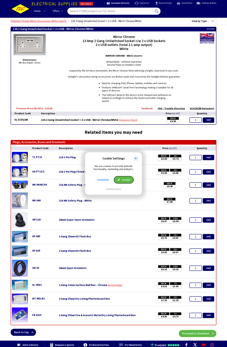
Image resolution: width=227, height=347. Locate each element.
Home (37, 11)
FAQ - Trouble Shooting (169, 108)
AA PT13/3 (38, 172)
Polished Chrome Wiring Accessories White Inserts (39, 21)
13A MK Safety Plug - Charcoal (77, 185)
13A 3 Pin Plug (67, 157)
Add (208, 120)
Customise (103, 179)
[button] (135, 158)
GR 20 (35, 268)
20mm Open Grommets (73, 268)
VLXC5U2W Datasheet (200, 108)
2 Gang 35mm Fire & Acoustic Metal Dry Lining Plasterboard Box (97, 315)
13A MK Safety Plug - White (75, 200)
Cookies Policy (113, 189)
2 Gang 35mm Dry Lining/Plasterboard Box (84, 299)
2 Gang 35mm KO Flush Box (75, 251)
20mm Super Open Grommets (77, 220)
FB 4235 (36, 315)
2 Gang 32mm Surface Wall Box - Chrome (83, 285)
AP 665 (36, 236)
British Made (115, 285)
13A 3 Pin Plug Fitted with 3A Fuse (79, 172)
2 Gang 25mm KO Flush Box (75, 236)
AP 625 (36, 251)
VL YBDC (37, 285)
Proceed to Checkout (199, 332)
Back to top (25, 332)
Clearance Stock (128, 120)
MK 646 (36, 200)
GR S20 (36, 220)
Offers (58, 11)
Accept (124, 179)
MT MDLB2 (38, 299)
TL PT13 (37, 157)
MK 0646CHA (39, 185)
